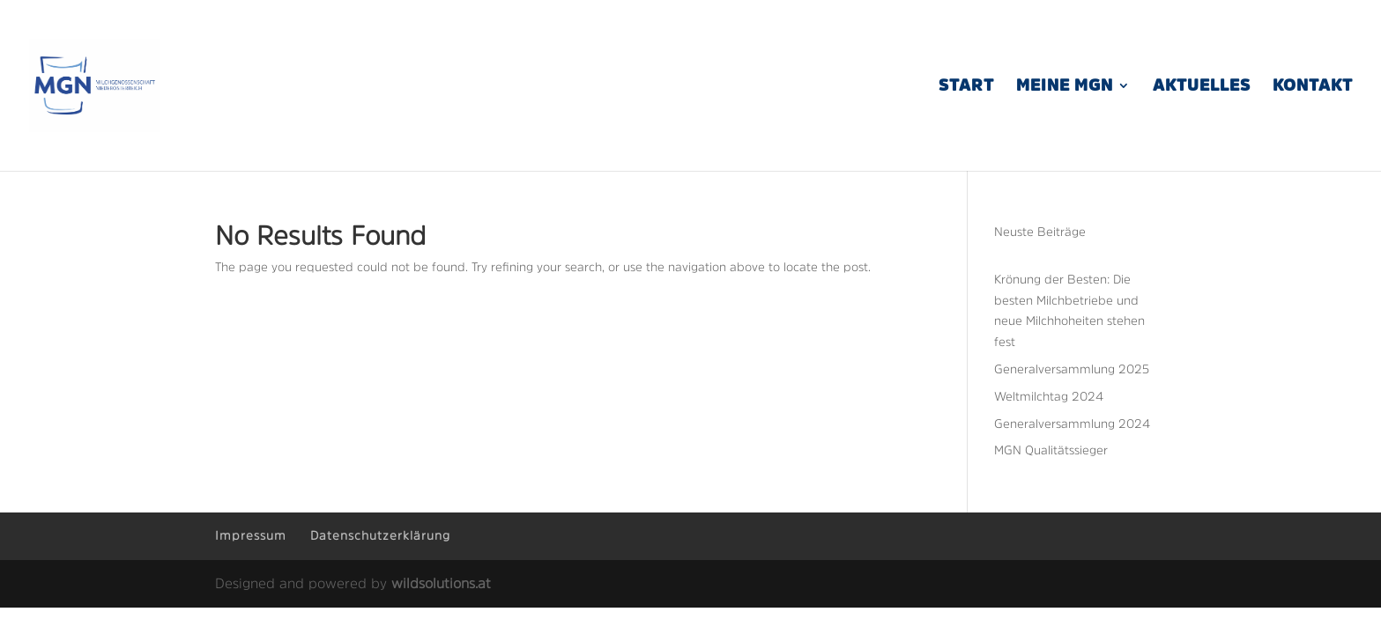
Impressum (250, 535)
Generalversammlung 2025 (1071, 369)
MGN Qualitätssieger (1051, 450)
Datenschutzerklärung (380, 535)
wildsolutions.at (441, 583)
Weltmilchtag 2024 (1048, 396)
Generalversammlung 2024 (1072, 423)
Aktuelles (1202, 86)
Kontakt (1313, 86)
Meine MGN (1064, 86)
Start (966, 86)
